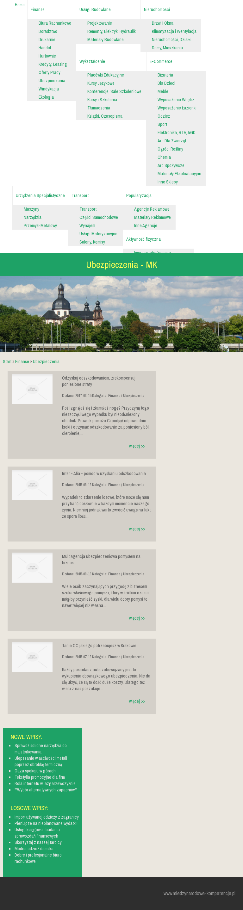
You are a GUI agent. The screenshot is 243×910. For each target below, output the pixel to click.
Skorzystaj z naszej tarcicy (38, 842)
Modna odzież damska (34, 848)
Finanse (22, 361)
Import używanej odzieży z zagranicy (47, 817)
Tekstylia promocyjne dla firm (40, 777)
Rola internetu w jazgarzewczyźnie (45, 783)
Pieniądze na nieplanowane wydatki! (46, 823)
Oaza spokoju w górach (35, 771)
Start (7, 361)
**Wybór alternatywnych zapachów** (46, 790)
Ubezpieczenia (46, 361)
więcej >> (137, 446)
